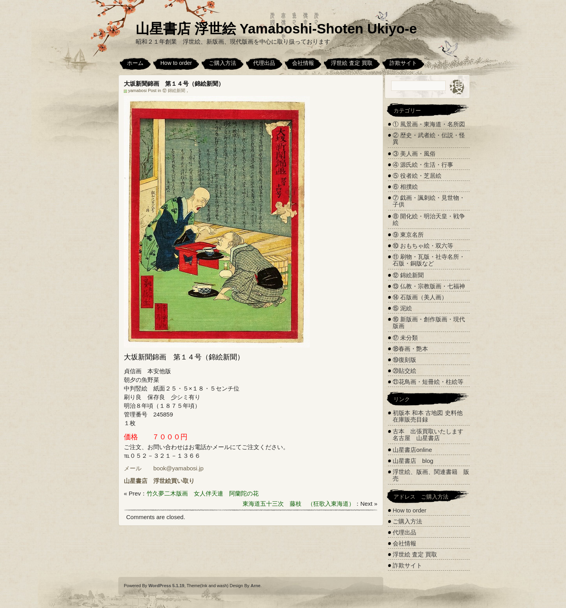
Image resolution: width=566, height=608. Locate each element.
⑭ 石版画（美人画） (420, 297)
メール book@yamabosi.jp (164, 468)
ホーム (135, 63)
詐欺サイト (403, 63)
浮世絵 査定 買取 (352, 63)
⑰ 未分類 (405, 337)
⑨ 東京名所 (408, 234)
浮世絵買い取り (174, 480)
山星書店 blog (413, 460)
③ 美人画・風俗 (414, 153)
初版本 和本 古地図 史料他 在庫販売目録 (428, 416)
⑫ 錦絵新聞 (173, 90)
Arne (255, 585)
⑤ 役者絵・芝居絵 (417, 175)
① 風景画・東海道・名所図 (429, 124)
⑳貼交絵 (404, 370)
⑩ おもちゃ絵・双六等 (423, 245)
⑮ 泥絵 (402, 308)
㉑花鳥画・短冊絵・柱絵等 (428, 381)
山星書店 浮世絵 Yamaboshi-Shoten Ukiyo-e (276, 28)
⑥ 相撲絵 (405, 186)
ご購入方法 (222, 63)
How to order (176, 63)
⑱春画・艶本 (410, 348)
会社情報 (303, 63)
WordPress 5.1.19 (166, 585)
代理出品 (264, 63)
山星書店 (135, 480)
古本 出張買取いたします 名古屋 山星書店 (431, 434)
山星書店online (412, 449)
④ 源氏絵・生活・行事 (423, 164)
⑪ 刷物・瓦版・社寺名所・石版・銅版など (429, 260)
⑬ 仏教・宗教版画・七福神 (429, 286)
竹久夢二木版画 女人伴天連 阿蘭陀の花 (203, 493)
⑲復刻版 (404, 359)
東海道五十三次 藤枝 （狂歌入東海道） (299, 503)
